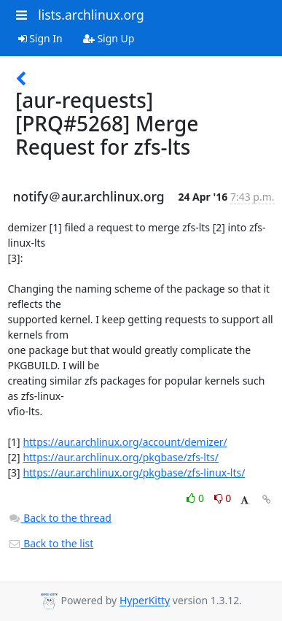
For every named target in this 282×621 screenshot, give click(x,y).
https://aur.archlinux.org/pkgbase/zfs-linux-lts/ (134, 472)
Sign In (40, 38)
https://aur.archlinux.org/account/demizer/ (125, 442)
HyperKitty (145, 601)
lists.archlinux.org (91, 14)
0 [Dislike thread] (223, 498)
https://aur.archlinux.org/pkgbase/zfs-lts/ (121, 457)
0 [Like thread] (196, 498)
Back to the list (51, 543)
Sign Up (109, 38)
